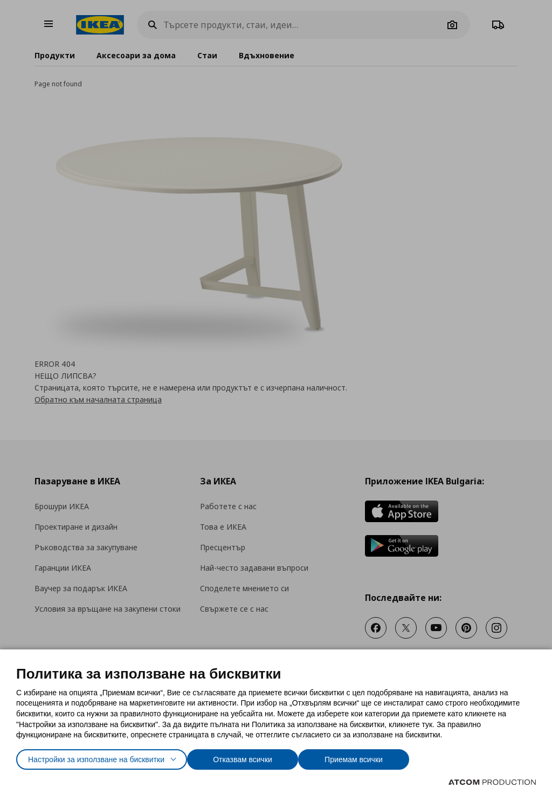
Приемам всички (384, 757)
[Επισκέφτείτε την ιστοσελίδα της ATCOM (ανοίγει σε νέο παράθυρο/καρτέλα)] (492, 782)
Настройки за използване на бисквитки (106, 757)
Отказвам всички (267, 757)
